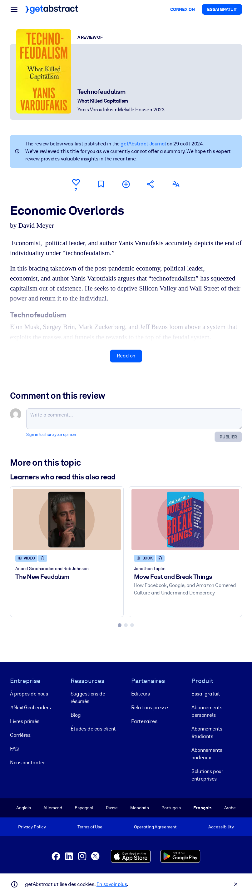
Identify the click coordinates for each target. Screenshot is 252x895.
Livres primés (24, 721)
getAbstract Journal (143, 144)
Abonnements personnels (206, 711)
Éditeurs (140, 694)
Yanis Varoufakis (95, 110)
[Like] (76, 184)
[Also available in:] (176, 184)
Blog (76, 715)
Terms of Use (89, 826)
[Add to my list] (126, 184)
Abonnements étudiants (206, 732)
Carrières (20, 735)
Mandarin (139, 807)
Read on (126, 356)
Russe (112, 807)
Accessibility (221, 826)
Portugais (171, 807)
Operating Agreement (155, 826)
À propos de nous (29, 694)
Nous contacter (27, 763)
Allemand (52, 807)
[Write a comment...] (134, 418)
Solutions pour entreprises (207, 775)
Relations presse (149, 707)
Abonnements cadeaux (206, 754)
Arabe (230, 807)
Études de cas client (93, 729)
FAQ (14, 749)
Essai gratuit (205, 694)
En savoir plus (111, 884)
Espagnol (84, 807)
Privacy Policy (32, 826)
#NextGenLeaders (30, 707)
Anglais (23, 807)
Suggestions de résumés (88, 697)
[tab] (119, 625)
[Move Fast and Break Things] (185, 519)
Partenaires (144, 721)
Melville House (133, 110)
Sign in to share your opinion (51, 434)
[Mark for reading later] (101, 184)
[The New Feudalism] (67, 519)
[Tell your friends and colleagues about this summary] (151, 184)
